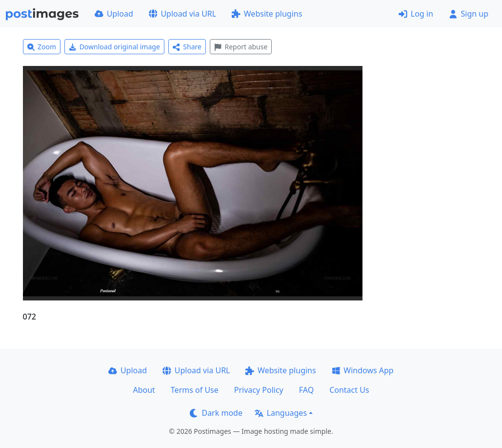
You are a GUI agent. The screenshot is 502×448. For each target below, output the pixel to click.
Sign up (468, 13)
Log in (416, 13)
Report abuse (240, 46)
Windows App (363, 370)
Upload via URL (182, 13)
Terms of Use (195, 389)
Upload (114, 13)
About (144, 389)
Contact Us (349, 389)
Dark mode (216, 412)
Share (187, 46)
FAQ (306, 389)
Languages (281, 412)
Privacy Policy (258, 389)
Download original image (114, 46)
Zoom (42, 46)
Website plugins (267, 13)
